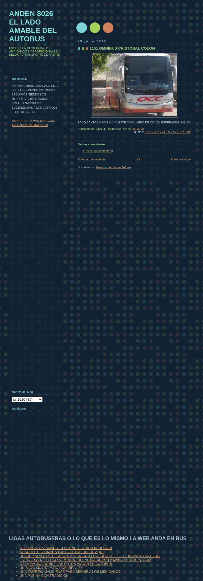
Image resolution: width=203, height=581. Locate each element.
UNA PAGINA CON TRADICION (44, 576)
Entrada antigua (181, 159)
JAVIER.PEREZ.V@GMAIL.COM (33, 120)
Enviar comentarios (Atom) (113, 167)
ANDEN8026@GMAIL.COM (30, 125)
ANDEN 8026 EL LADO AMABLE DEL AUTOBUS (33, 26)
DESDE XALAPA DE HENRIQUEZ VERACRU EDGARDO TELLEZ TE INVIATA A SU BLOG (90, 556)
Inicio (138, 159)
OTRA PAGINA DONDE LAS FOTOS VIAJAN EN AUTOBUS (66, 564)
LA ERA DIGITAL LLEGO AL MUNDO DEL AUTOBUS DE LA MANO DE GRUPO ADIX (85, 560)
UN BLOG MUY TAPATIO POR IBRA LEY (51, 568)
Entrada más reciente (91, 159)
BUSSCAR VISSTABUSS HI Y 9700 (168, 131)
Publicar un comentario (98, 150)
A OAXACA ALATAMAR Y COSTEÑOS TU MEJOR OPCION (66, 548)
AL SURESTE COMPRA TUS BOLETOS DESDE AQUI (62, 552)
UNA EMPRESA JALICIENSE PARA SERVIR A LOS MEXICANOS (70, 572)
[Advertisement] (38, 483)
